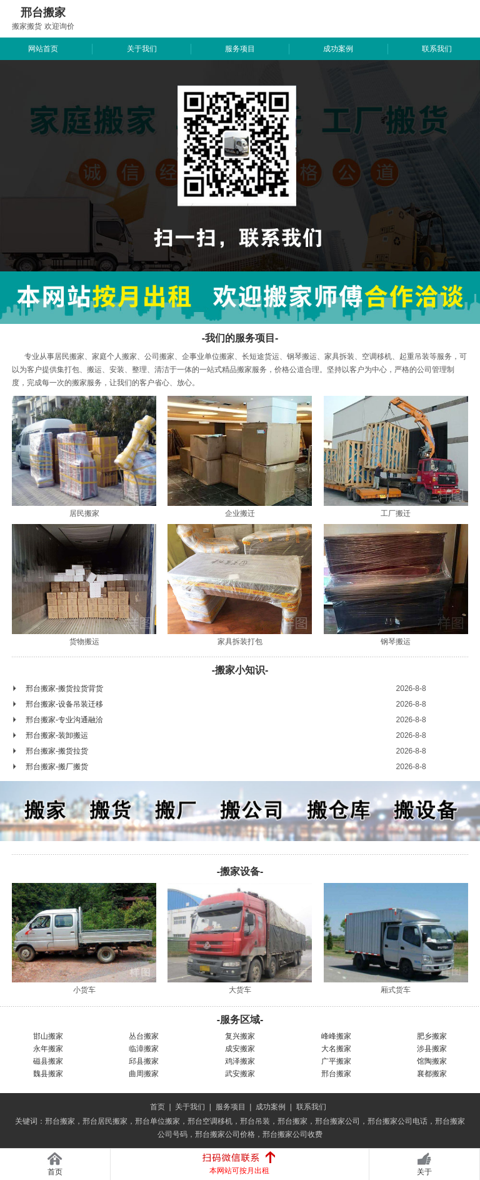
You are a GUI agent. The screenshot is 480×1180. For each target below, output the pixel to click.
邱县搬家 (144, 1061)
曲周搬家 (144, 1073)
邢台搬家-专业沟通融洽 (64, 719)
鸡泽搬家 (240, 1061)
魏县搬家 (48, 1073)
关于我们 (142, 48)
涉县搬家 (432, 1048)
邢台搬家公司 (337, 1121)
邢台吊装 (255, 1121)
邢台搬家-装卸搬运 (57, 735)
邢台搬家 (336, 1073)
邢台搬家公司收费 (292, 1134)
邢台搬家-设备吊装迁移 (64, 704)
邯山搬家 (48, 1036)
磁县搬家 (48, 1061)
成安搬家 (240, 1048)
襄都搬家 (432, 1073)
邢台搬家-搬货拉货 (57, 751)
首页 (157, 1106)
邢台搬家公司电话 (398, 1121)
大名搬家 (336, 1048)
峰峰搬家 (336, 1036)
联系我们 (437, 48)
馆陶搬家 (432, 1061)
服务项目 (240, 48)
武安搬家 (240, 1073)
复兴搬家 (240, 1036)
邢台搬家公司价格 (225, 1134)
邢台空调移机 (210, 1121)
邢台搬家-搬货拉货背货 (64, 688)
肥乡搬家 (432, 1036)
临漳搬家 (144, 1048)
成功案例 (338, 48)
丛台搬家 (144, 1036)
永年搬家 (48, 1048)
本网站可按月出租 (239, 1170)
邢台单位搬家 (157, 1121)
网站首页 (43, 48)
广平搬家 (336, 1061)
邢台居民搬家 (105, 1121)
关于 (424, 1171)
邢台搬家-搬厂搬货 (57, 766)
